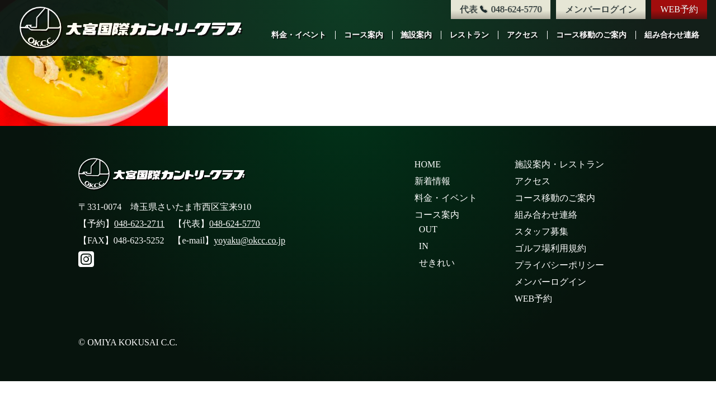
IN (423, 246)
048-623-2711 (139, 223)
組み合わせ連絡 (671, 35)
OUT (428, 229)
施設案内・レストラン (559, 164)
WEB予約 (679, 9)
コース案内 (363, 35)
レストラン (469, 35)
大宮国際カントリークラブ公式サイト (131, 28)
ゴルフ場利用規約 (550, 248)
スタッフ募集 (541, 231)
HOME (427, 164)
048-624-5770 (234, 223)
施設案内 (416, 35)
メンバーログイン (601, 9)
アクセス (522, 35)
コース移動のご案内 (591, 35)
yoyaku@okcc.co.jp (249, 240)
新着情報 (432, 181)
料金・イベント (298, 35)
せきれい (437, 263)
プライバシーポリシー (559, 265)
